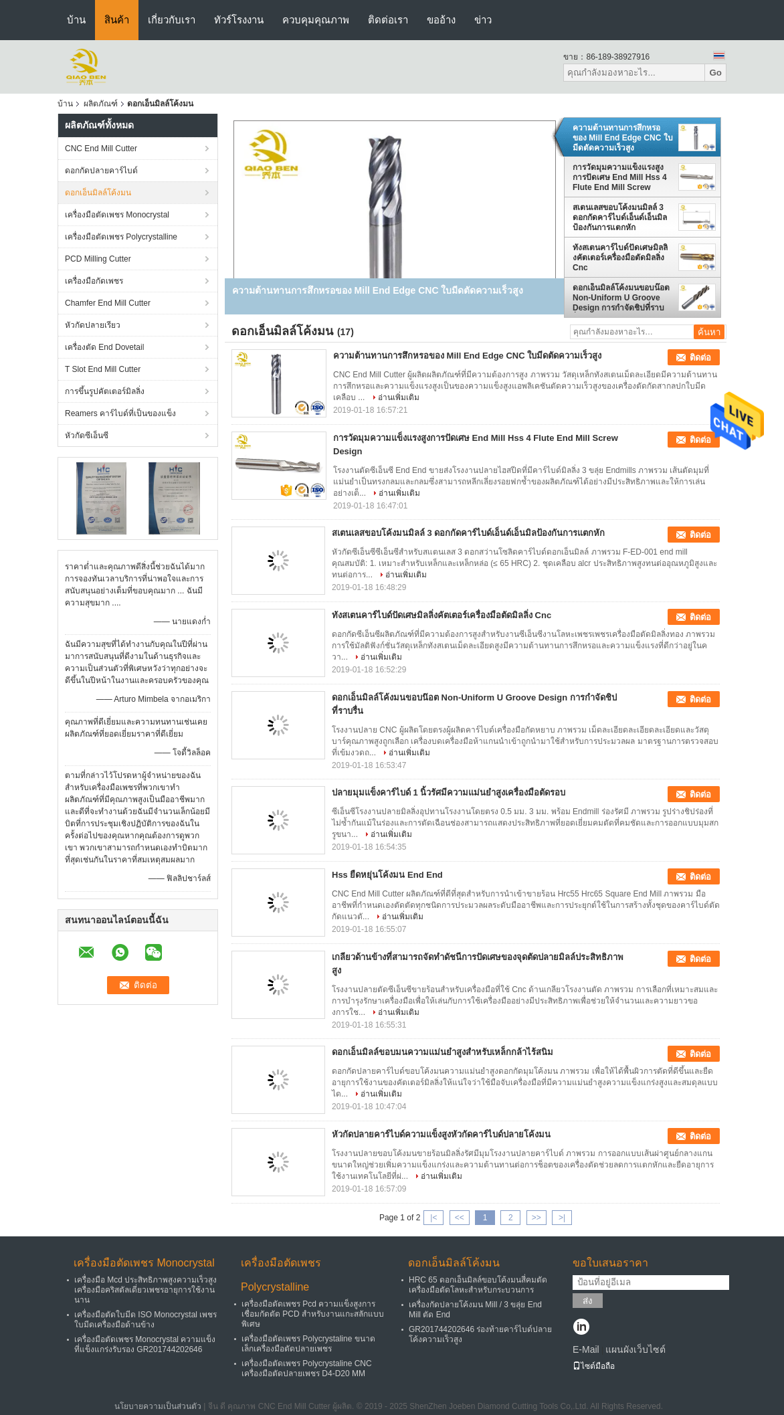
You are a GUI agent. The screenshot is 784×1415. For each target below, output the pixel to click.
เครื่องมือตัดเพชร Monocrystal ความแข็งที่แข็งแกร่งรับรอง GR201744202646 (144, 1344)
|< (433, 1217)
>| (562, 1217)
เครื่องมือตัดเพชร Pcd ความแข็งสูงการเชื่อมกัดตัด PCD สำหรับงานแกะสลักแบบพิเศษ (312, 1314)
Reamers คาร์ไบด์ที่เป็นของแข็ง (120, 413)
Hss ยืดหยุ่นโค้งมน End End (387, 875)
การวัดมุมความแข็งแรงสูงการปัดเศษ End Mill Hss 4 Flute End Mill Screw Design (620, 177)
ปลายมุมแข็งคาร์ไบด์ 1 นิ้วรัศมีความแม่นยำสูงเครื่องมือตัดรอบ (448, 792)
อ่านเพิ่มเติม (398, 397)
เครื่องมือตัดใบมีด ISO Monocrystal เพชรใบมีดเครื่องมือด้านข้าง (145, 1319)
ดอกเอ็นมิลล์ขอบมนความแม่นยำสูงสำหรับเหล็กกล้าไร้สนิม (442, 1052)
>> (536, 1217)
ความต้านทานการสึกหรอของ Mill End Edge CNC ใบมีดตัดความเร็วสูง (623, 138)
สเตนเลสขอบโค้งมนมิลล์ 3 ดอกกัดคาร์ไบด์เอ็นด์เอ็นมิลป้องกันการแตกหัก (620, 217)
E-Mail (586, 1349)
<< (459, 1217)
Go (715, 73)
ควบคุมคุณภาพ (315, 19)
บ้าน (76, 19)
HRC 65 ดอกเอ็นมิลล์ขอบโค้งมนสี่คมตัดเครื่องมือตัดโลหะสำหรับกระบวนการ (478, 1285)
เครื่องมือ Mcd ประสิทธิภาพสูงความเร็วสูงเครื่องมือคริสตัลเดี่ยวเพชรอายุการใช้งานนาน (145, 1290)
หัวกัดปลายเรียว (92, 325)
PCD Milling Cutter (98, 259)
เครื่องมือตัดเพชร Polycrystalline (121, 237)
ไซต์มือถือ (594, 1366)
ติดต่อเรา (388, 19)
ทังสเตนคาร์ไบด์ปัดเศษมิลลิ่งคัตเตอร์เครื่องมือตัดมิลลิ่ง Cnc (620, 257)
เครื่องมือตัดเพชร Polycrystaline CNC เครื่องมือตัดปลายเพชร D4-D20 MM (306, 1368)
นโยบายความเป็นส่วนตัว (157, 1406)
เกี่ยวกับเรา (171, 19)
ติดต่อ (700, 358)
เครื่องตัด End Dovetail (104, 347)
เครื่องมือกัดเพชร (94, 281)
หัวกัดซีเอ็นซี (86, 435)
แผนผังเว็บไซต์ (635, 1349)
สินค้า (116, 19)
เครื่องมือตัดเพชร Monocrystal (117, 214)
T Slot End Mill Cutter (102, 369)
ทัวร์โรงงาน (239, 19)
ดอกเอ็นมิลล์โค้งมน (98, 192)
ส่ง (588, 1301)
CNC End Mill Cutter (101, 148)
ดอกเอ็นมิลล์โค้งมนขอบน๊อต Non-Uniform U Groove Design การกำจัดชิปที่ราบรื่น (621, 297)
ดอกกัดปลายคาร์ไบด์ (101, 170)
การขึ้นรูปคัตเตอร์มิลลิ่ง (104, 391)
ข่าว (483, 19)
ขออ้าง (441, 19)
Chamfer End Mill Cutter (108, 303)
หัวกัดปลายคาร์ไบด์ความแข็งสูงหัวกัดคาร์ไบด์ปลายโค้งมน (441, 1134)
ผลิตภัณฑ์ (101, 103)
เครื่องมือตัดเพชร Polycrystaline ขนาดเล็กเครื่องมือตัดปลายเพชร (308, 1343)
